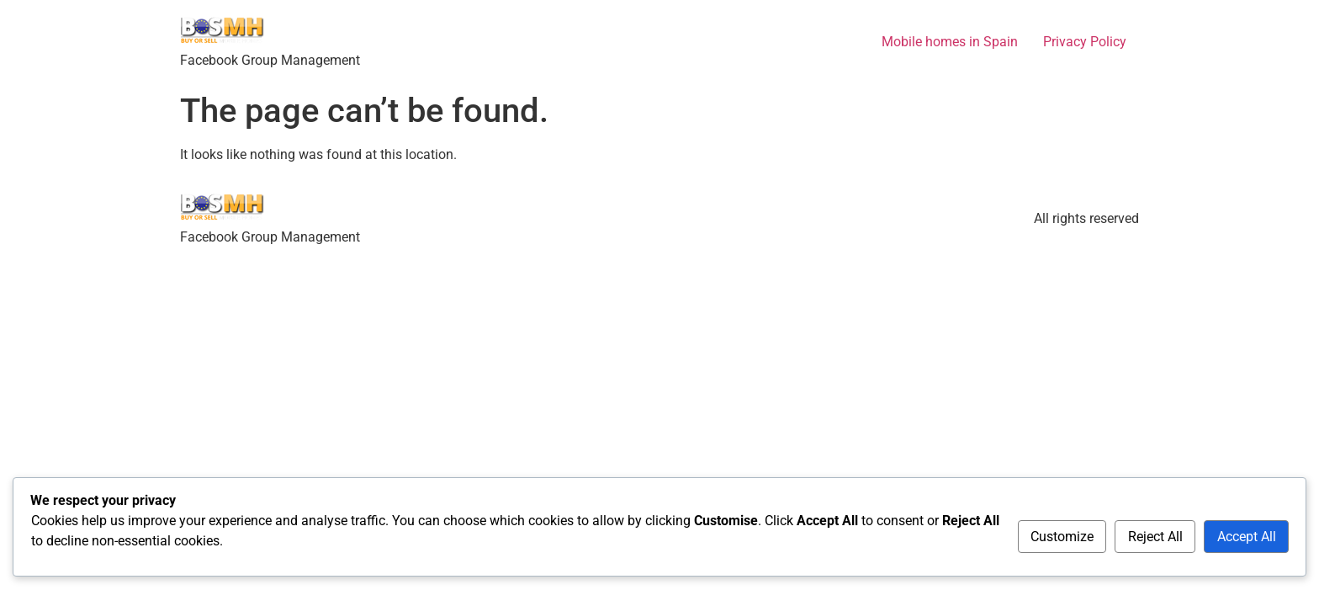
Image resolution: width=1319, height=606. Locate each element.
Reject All (1155, 537)
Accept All (1246, 537)
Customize (1062, 537)
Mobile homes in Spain (950, 42)
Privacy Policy (1084, 42)
